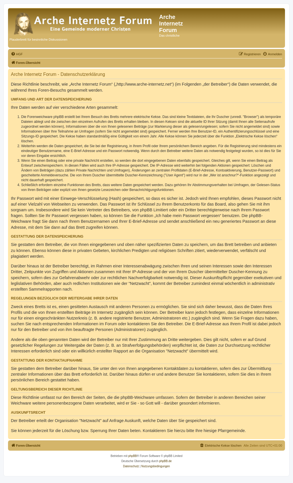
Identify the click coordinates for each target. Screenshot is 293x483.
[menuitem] (17, 54)
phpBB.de (165, 461)
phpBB (132, 456)
